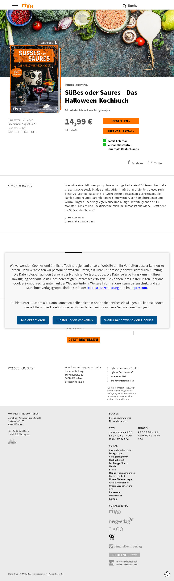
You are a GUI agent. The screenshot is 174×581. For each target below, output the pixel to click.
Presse (112, 469)
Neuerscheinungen (118, 421)
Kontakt (113, 498)
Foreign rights (116, 453)
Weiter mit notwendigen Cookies (128, 320)
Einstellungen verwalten (74, 320)
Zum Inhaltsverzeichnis (81, 221)
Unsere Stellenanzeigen (121, 479)
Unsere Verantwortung (120, 485)
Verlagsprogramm (118, 456)
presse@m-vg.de (74, 381)
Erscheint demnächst (120, 417)
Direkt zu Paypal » (121, 131)
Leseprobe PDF (118, 376)
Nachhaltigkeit (116, 459)
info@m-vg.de (22, 434)
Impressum (115, 492)
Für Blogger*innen (118, 463)
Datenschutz (115, 495)
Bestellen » (121, 121)
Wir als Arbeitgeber (119, 482)
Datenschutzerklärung (103, 288)
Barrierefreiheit (117, 476)
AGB (111, 489)
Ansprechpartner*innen (121, 450)
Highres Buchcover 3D (121, 372)
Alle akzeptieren (33, 320)
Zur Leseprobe (76, 217)
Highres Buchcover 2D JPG (124, 368)
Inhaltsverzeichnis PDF (122, 380)
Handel (112, 466)
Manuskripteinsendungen (122, 472)
